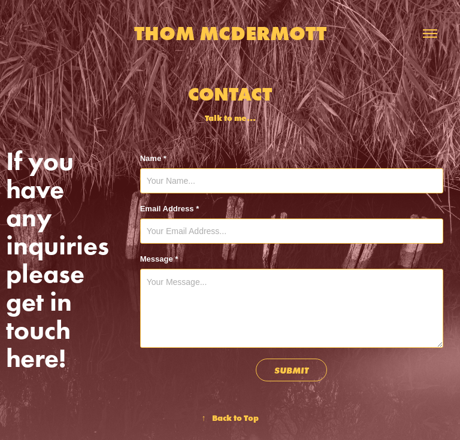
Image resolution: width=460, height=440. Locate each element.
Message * (159, 258)
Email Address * (169, 208)
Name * (153, 158)
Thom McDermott (230, 33)
